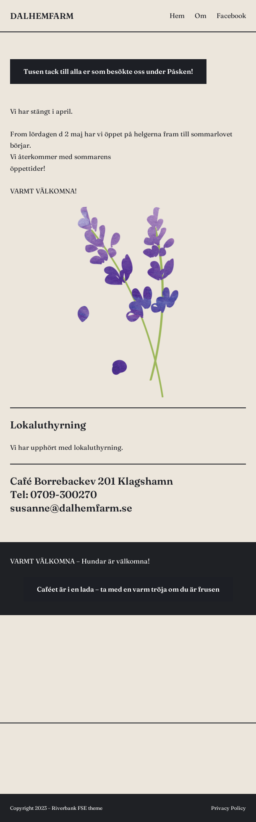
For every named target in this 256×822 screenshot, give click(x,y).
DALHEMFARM (41, 15)
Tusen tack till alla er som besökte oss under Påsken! (108, 71)
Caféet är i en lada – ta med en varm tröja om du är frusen (128, 589)
